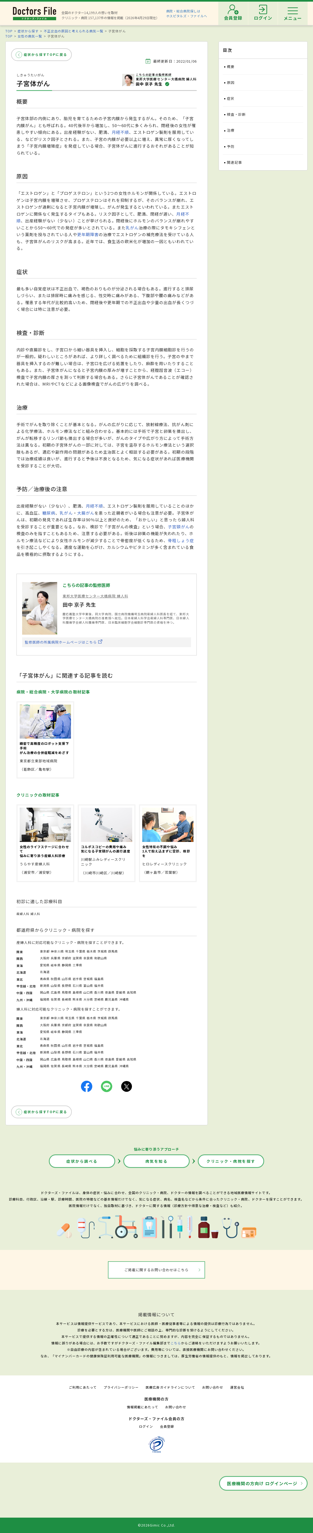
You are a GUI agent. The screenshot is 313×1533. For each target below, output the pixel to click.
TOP (9, 31)
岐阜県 (55, 965)
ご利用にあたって (83, 1387)
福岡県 (45, 999)
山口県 (88, 992)
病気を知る (156, 1161)
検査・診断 (236, 114)
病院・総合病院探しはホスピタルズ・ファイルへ (186, 13)
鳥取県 (67, 992)
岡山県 (45, 992)
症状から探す (28, 31)
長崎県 (67, 999)
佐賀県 (55, 999)
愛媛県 (120, 992)
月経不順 (120, 132)
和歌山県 (100, 958)
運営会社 (237, 1387)
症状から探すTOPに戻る (45, 54)
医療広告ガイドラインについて (170, 1387)
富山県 (88, 985)
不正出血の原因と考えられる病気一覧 (74, 31)
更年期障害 (88, 234)
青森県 (45, 979)
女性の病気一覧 (30, 36)
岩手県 (77, 979)
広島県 (55, 992)
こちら (176, 1343)
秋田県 (55, 979)
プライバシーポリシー (121, 1387)
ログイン (146, 1426)
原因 (230, 82)
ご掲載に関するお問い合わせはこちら (156, 1269)
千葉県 (81, 951)
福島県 (99, 979)
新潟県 (45, 985)
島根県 (77, 992)
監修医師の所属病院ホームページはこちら (61, 642)
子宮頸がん (178, 526)
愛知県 (45, 965)
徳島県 (110, 992)
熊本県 (77, 999)
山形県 (67, 979)
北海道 (45, 972)
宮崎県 (99, 999)
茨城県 (102, 951)
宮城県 (88, 979)
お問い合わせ (212, 1387)
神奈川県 (57, 951)
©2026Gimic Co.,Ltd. (156, 1525)
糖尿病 (48, 513)
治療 (230, 130)
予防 (230, 146)
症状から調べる (82, 1161)
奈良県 (88, 958)
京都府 (67, 958)
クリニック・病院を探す (231, 1161)
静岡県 (67, 965)
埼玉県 (70, 951)
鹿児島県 (111, 999)
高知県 (132, 992)
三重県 (77, 965)
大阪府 (45, 958)
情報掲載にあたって (142, 1407)
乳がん (132, 227)
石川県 (77, 985)
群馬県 (113, 951)
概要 (230, 66)
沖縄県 (124, 999)
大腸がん (85, 513)
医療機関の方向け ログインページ (262, 1483)
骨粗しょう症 (181, 540)
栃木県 (91, 951)
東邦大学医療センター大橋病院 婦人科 (95, 596)
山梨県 (55, 985)
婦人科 (35, 914)
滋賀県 (77, 958)
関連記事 (234, 162)
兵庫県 (55, 958)
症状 (230, 98)
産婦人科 (22, 914)
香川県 (99, 992)
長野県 (67, 985)
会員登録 (167, 1426)
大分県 (88, 999)
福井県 (99, 985)
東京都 (45, 951)
